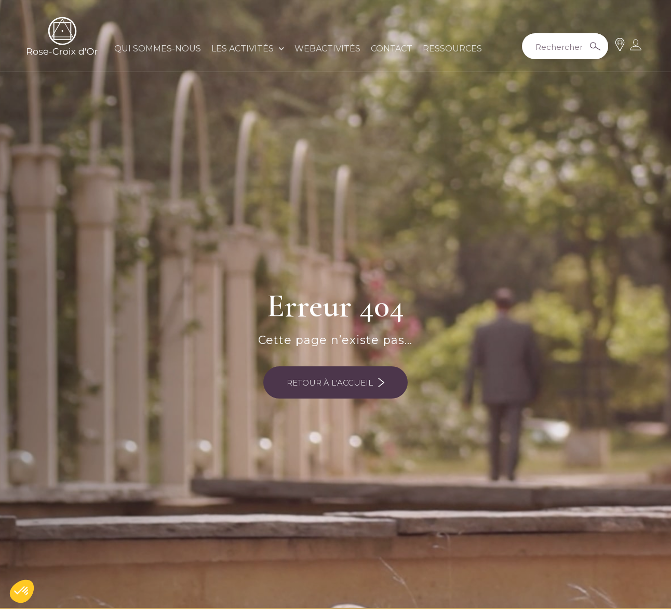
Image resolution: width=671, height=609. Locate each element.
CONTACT (391, 49)
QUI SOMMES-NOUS (157, 49)
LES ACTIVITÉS (247, 49)
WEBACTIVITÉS (327, 49)
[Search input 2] (563, 46)
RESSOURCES (452, 49)
